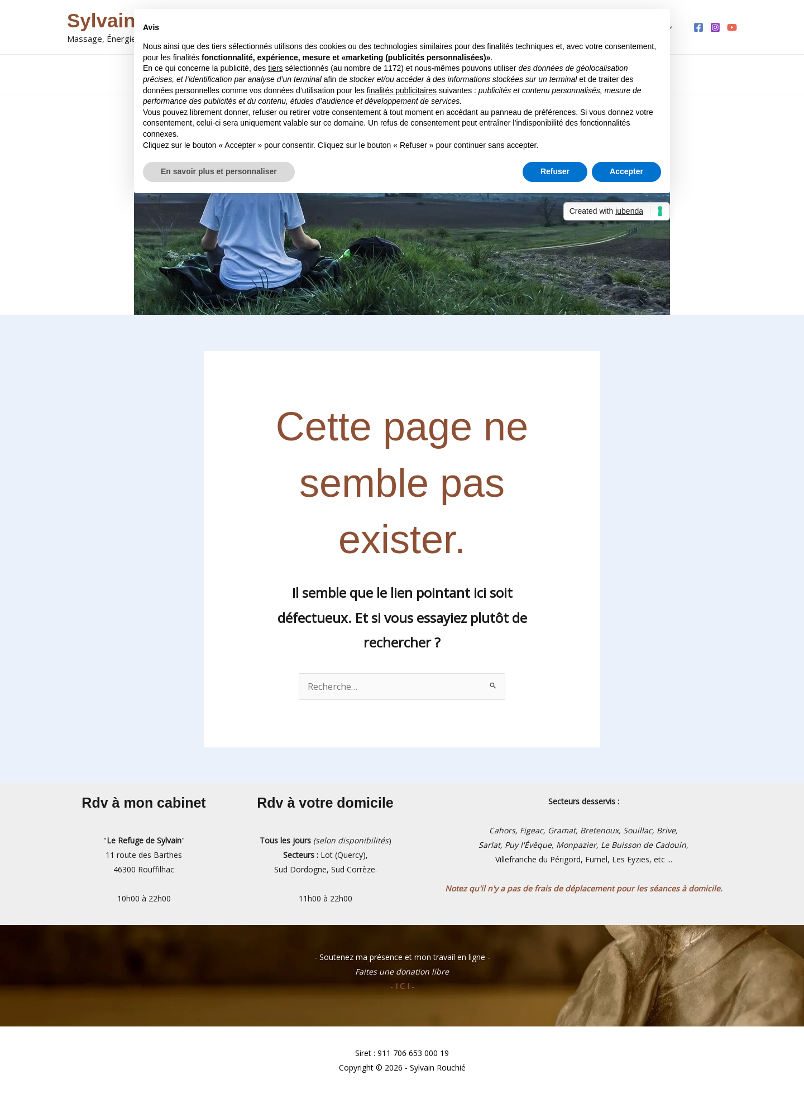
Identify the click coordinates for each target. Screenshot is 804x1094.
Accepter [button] (626, 171)
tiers (275, 68)
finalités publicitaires (402, 90)
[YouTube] (732, 27)
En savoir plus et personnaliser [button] (219, 171)
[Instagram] (715, 27)
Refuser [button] (555, 171)
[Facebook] (698, 27)
